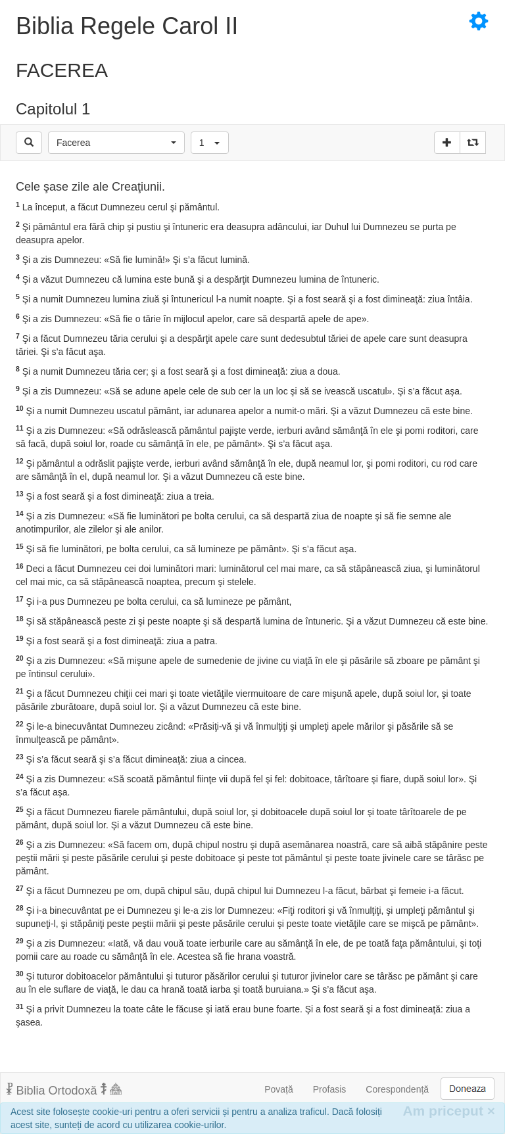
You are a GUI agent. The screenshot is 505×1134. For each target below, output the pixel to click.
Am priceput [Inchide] (448, 1111)
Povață (278, 1089)
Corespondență (397, 1089)
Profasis (330, 1089)
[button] (116, 142)
